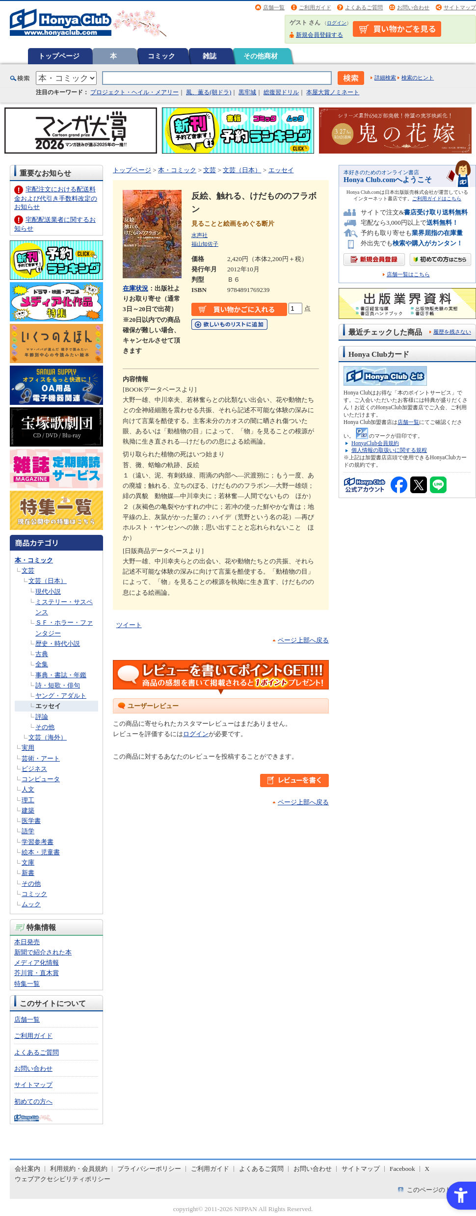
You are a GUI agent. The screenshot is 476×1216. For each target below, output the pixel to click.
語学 (28, 831)
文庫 (28, 862)
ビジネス (34, 768)
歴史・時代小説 (57, 643)
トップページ (58, 56)
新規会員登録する (319, 34)
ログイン (336, 23)
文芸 (28, 570)
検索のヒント (417, 77)
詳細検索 (385, 77)
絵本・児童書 (41, 852)
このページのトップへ (439, 1189)
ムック (31, 904)
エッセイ (48, 706)
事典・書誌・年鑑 (60, 675)
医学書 (31, 820)
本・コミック (34, 560)
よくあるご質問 (364, 7)
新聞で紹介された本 (43, 952)
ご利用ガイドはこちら (436, 198)
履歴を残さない (452, 332)
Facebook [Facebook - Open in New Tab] (402, 1168)
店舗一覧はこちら (408, 274)
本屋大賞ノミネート (332, 92)
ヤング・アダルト (60, 695)
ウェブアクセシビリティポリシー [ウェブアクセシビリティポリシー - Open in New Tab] (62, 1179)
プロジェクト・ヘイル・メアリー (134, 92)
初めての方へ (33, 1101)
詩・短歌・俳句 (57, 685)
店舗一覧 (274, 7)
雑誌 (209, 56)
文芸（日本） (47, 580)
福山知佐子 (204, 244)
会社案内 (27, 1168)
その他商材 (260, 56)
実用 (28, 747)
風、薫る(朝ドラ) (208, 92)
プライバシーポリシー (149, 1168)
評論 (41, 716)
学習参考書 (37, 842)
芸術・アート (41, 758)
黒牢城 (247, 92)
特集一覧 (27, 983)
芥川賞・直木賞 (36, 973)
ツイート (129, 625)
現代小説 (48, 591)
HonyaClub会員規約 (375, 443)
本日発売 (27, 942)
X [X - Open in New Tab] (427, 1168)
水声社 (199, 235)
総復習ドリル (281, 92)
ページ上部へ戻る (303, 640)
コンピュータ (41, 779)
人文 (28, 789)
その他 (44, 727)
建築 (28, 810)
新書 (28, 872)
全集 (41, 664)
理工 (28, 800)
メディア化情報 (36, 962)
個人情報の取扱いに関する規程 (389, 450)
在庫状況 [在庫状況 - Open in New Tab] (135, 288)
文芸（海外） (47, 737)
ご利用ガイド (315, 7)
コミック (161, 56)
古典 (41, 654)
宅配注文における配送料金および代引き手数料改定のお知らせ (55, 198)
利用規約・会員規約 (78, 1168)
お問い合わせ (413, 7)
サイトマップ (460, 7)
